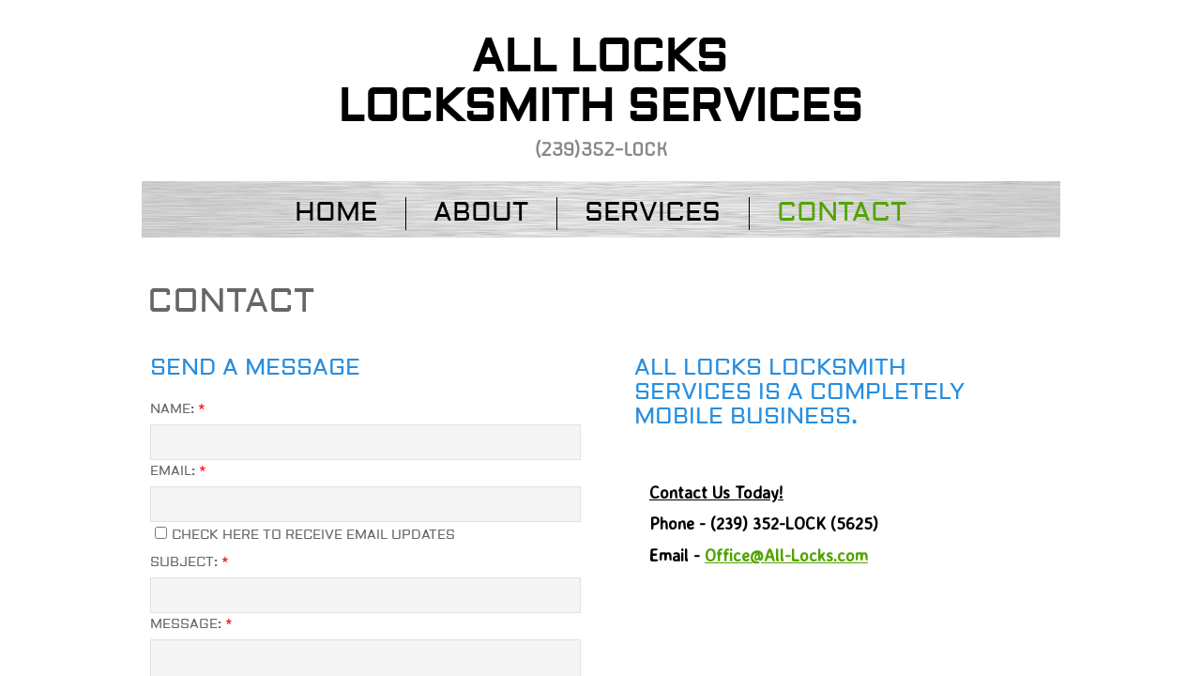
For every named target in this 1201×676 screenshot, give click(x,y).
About (480, 212)
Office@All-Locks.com (786, 555)
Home (336, 212)
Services (653, 212)
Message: (191, 624)
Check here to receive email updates (305, 535)
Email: (178, 471)
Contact (841, 212)
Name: (177, 409)
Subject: (189, 562)
